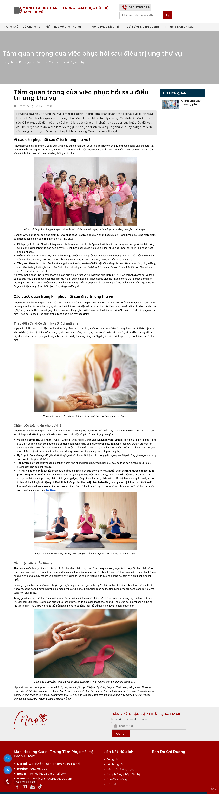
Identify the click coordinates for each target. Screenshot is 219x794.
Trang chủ (11, 26)
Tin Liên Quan (174, 93)
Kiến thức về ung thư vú (65, 27)
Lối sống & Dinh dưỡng (143, 26)
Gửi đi (196, 725)
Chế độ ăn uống (117, 771)
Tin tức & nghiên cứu (178, 26)
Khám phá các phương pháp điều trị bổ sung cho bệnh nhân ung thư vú (191, 102)
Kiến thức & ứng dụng (121, 761)
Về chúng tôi (32, 26)
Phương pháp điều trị (106, 27)
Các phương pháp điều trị (123, 766)
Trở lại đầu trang (213, 789)
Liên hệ (111, 776)
